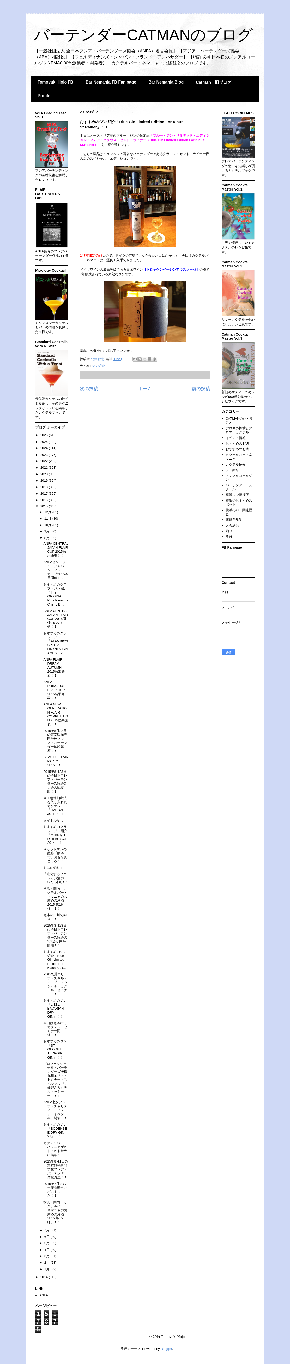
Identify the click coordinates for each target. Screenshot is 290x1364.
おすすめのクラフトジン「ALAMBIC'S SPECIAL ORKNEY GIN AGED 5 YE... (55, 643)
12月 (48, 512)
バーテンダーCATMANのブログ (143, 34)
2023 (44, 455)
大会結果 (232, 525)
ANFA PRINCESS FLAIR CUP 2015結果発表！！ (54, 690)
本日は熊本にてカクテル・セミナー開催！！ (55, 1029)
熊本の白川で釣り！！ (55, 917)
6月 (47, 1237)
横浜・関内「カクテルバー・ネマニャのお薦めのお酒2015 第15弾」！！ (55, 1212)
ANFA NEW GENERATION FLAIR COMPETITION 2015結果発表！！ (55, 714)
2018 (44, 487)
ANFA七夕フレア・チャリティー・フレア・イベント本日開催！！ (55, 1110)
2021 (44, 467)
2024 (44, 448)
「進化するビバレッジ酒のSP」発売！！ (55, 878)
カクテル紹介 (236, 464)
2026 (44, 435)
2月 (47, 1262)
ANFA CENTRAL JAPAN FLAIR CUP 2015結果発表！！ (55, 550)
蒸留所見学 (234, 520)
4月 (47, 1250)
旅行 (229, 537)
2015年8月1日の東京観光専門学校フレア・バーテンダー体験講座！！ (55, 1169)
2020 (44, 474)
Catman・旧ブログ (213, 82)
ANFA (43, 1295)
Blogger (166, 1349)
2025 (44, 442)
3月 (47, 1256)
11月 (48, 518)
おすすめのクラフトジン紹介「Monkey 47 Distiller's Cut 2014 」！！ (55, 835)
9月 (47, 531)
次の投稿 (89, 388)
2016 (44, 500)
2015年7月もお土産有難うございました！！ (55, 1190)
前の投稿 (201, 388)
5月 (47, 1243)
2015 (44, 506)
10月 (48, 525)
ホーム (145, 388)
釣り (229, 531)
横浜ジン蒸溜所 (237, 495)
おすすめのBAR (237, 443)
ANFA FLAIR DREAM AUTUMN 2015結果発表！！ (54, 667)
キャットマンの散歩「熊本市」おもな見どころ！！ (55, 855)
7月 (47, 1230)
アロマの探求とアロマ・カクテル (239, 430)
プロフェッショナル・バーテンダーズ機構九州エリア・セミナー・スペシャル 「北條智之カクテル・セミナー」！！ (55, 1080)
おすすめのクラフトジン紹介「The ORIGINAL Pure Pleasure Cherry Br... (55, 594)
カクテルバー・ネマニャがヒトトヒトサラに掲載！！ (55, 1149)
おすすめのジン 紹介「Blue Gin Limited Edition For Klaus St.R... (55, 959)
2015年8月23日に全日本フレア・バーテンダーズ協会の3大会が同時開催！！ (55, 935)
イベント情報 (236, 438)
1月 (47, 1269)
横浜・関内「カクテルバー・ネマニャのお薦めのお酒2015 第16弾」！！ (55, 898)
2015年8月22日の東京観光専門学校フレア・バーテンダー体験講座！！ (55, 741)
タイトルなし (53, 820)
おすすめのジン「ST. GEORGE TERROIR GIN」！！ (55, 1049)
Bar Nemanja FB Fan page (111, 82)
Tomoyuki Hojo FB (55, 82)
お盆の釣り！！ (55, 868)
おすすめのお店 (237, 449)
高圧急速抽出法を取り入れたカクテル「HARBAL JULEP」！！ (55, 806)
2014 (44, 1277)
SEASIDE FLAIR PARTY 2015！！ (55, 761)
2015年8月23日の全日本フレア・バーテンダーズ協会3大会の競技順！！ (55, 781)
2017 (44, 493)
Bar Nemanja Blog (166, 82)
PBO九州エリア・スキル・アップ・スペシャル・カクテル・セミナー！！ (55, 984)
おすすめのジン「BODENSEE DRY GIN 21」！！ (55, 1130)
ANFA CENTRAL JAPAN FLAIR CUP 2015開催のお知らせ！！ (55, 618)
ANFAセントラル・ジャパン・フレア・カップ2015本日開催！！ (55, 570)
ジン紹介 (98, 366)
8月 (47, 538)
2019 (44, 480)
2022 (44, 461)
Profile (44, 95)
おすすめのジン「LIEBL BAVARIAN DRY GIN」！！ (55, 1008)
